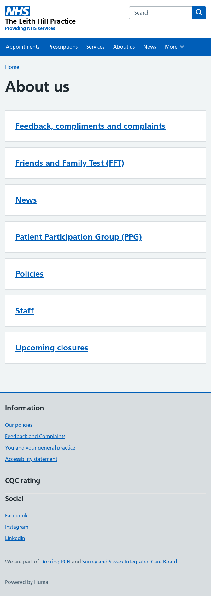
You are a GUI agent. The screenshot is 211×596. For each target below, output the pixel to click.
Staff (24, 311)
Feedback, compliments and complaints (90, 126)
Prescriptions (63, 47)
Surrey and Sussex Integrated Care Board (129, 561)
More (175, 47)
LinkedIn (15, 538)
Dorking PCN (55, 561)
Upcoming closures (51, 348)
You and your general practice (40, 447)
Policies (29, 274)
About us (124, 47)
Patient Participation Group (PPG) (78, 237)
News (150, 47)
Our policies (18, 425)
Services (95, 47)
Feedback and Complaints (35, 436)
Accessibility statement (31, 459)
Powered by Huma (26, 582)
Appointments (22, 47)
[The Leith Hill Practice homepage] (40, 19)
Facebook (16, 515)
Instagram (16, 527)
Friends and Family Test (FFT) (69, 163)
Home (12, 67)
